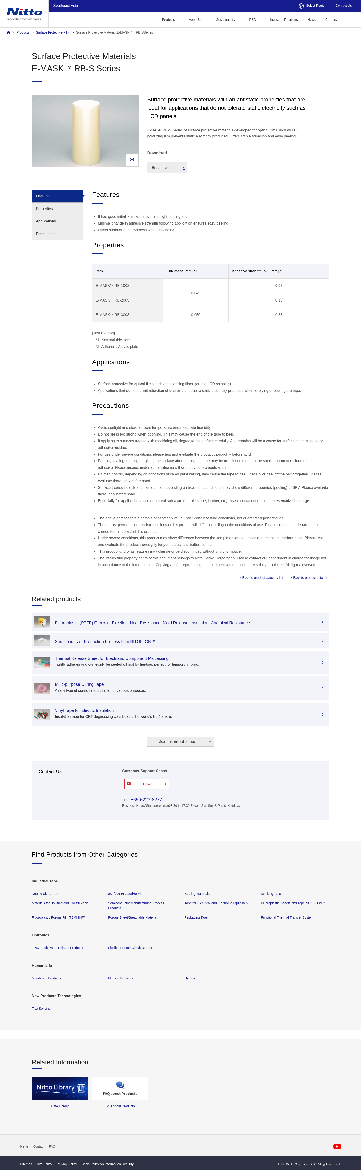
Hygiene (191, 978)
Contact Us (344, 5)
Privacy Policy (67, 1164)
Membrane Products (46, 978)
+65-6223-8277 (146, 799)
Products (22, 32)
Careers (331, 19)
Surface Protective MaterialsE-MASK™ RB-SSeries (114, 32)
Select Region (312, 5)
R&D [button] (252, 19)
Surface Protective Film (53, 32)
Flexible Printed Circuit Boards (130, 948)
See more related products (178, 741)
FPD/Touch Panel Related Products (57, 948)
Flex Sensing (41, 1008)
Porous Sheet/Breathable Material (132, 917)
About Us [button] (195, 19)
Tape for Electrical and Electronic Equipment (216, 903)
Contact (38, 1146)
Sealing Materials (197, 894)
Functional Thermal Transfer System (287, 917)
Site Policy (44, 1164)
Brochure (159, 168)
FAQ (52, 1146)
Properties (44, 209)
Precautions (46, 234)
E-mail (146, 783)
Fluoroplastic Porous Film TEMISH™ (58, 917)
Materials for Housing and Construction (60, 903)
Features (43, 196)
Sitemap (26, 1164)
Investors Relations (284, 19)
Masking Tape (271, 894)
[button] (349, 19)
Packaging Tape (196, 917)
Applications (46, 221)
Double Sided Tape (45, 894)
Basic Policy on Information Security (108, 1164)
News (312, 19)
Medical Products (120, 978)
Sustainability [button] (225, 19)
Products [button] (168, 19)
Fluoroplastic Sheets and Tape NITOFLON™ (293, 903)
